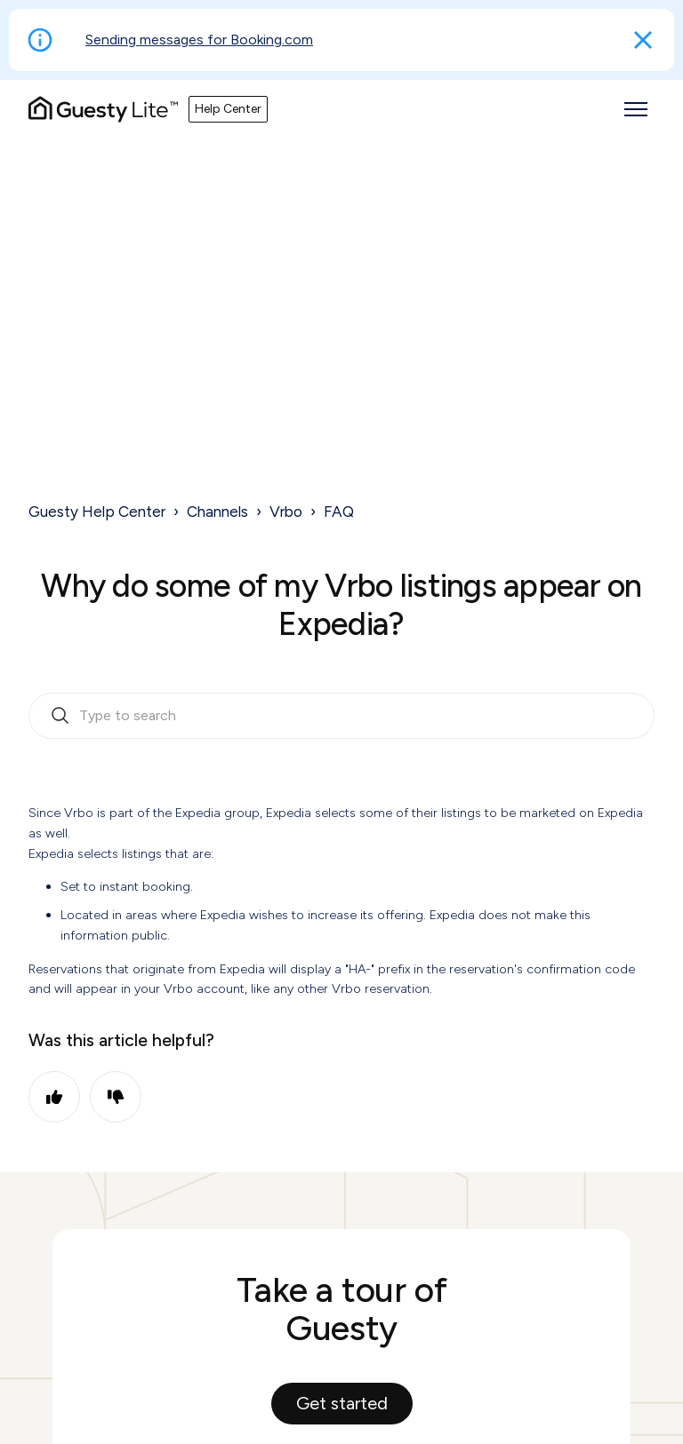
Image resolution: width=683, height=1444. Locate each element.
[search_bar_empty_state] (341, 716)
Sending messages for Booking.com (199, 39)
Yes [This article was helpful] (54, 1097)
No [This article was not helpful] (115, 1097)
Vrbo (285, 511)
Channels (217, 511)
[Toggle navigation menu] (636, 109)
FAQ (339, 511)
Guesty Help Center (96, 511)
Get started (342, 1403)
